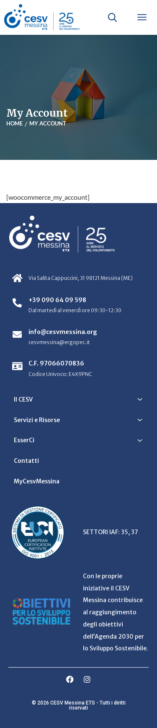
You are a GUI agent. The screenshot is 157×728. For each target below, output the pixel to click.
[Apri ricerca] (112, 17)
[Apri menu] (142, 17)
